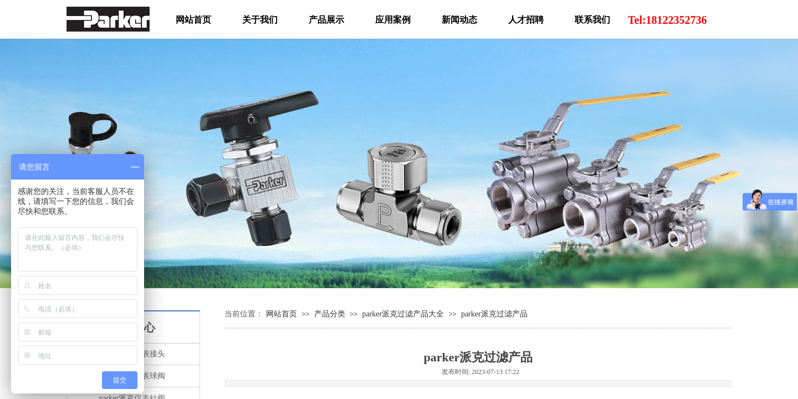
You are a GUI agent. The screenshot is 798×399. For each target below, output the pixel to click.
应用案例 (393, 19)
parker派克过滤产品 (494, 314)
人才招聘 (526, 19)
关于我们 (260, 19)
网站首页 (281, 314)
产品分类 (329, 314)
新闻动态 (459, 19)
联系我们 (592, 19)
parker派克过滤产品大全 (403, 314)
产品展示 (326, 19)
